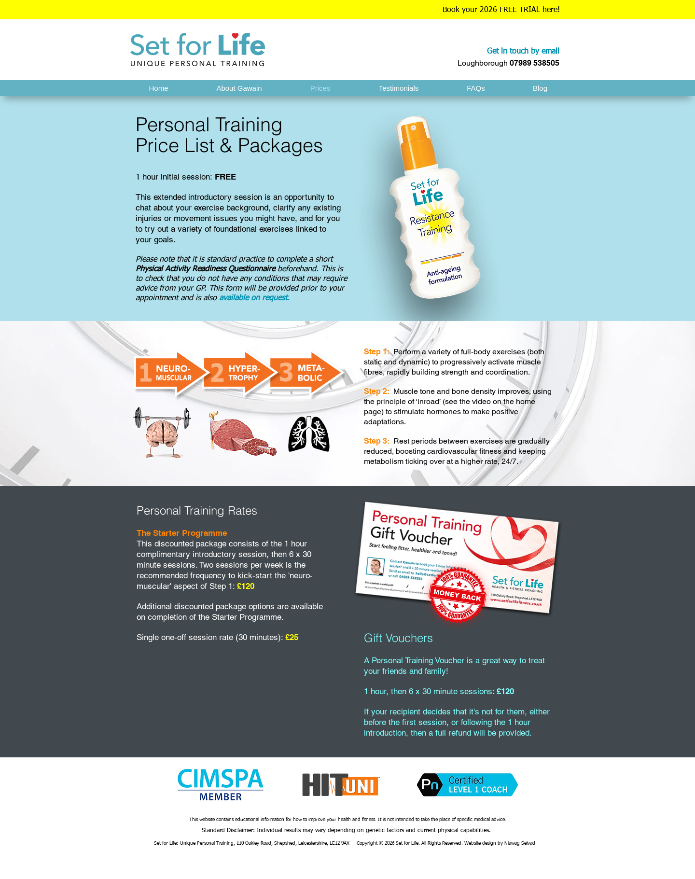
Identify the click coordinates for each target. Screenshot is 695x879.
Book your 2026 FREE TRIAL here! (501, 10)
